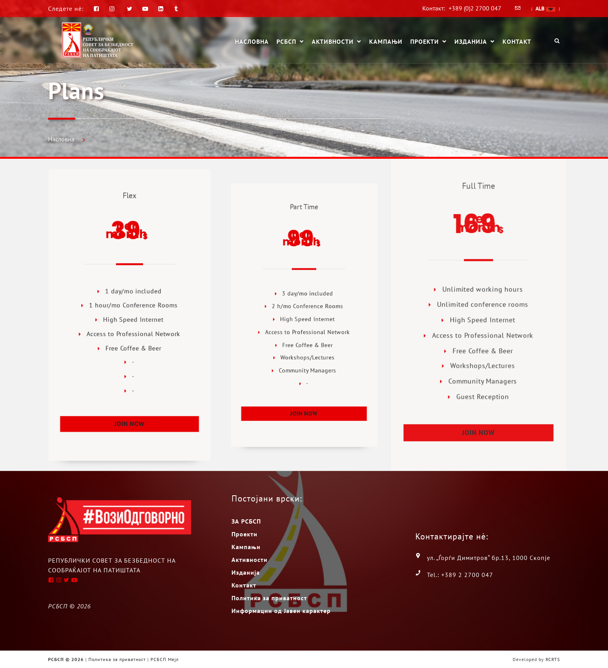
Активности (333, 42)
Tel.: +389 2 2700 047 (460, 575)
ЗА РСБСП (246, 521)
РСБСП (286, 42)
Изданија (470, 42)
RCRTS (553, 659)
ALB (545, 8)
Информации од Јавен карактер (281, 611)
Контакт (517, 41)
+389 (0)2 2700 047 (475, 8)
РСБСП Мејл (164, 659)
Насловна (252, 41)
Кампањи (385, 41)
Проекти (424, 42)
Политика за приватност (269, 598)
